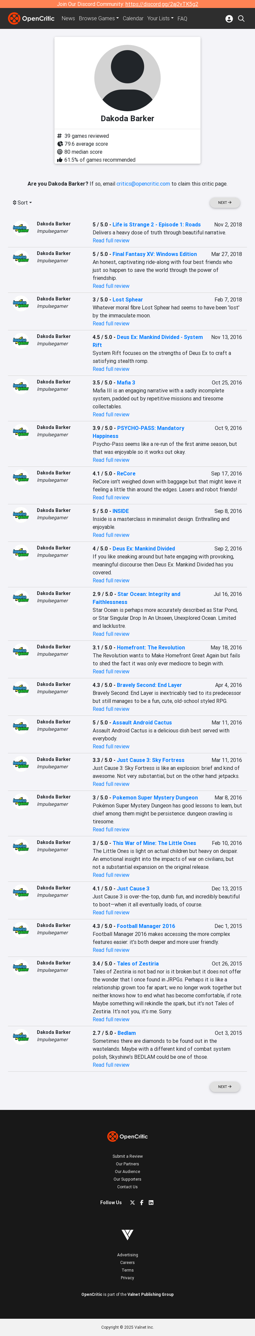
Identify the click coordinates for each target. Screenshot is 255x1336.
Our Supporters (127, 1179)
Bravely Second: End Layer (149, 685)
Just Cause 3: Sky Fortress (151, 760)
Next (224, 203)
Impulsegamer (52, 231)
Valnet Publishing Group (151, 1294)
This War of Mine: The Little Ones (154, 843)
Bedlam (127, 1033)
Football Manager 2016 (146, 926)
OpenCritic (91, 1294)
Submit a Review (128, 1156)
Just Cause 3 (133, 888)
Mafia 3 (126, 382)
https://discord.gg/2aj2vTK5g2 (162, 4)
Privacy (127, 1277)
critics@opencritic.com (143, 183)
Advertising (127, 1254)
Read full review (111, 240)
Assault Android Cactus (142, 722)
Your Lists (158, 18)
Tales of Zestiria (138, 963)
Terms (128, 1270)
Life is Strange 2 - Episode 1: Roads (157, 224)
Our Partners (127, 1163)
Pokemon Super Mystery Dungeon (155, 797)
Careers (127, 1262)
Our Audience (127, 1171)
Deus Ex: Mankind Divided (144, 548)
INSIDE (121, 511)
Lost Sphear (128, 299)
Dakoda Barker (54, 224)
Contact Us (127, 1186)
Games (97, 18)
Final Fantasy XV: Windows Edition (155, 254)
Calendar (133, 18)
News (68, 18)
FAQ (182, 18)
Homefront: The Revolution (151, 647)
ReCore (126, 473)
